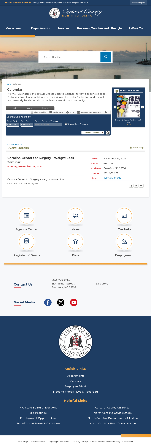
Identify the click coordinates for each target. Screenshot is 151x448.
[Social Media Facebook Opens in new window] (48, 302)
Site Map (23, 441)
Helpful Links (75, 401)
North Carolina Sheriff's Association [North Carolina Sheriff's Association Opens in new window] (112, 423)
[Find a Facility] (38, 112)
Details (128, 125)
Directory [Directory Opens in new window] (102, 283)
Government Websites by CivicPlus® (112, 441)
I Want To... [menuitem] (137, 28)
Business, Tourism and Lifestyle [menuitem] (99, 28)
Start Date (12, 121)
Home (8, 84)
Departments (75, 375)
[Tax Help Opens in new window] (124, 219)
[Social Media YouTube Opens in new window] (73, 302)
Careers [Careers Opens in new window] (75, 381)
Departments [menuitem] (40, 28)
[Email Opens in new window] (141, 186)
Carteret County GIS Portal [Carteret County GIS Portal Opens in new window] (112, 407)
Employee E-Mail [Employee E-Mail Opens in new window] (75, 386)
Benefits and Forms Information (38, 423)
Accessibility (38, 441)
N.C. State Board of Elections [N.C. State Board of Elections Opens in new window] (38, 407)
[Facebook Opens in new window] (131, 186)
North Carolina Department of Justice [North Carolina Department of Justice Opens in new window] (113, 418)
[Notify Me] (56, 112)
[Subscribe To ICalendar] (89, 112)
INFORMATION (112, 178)
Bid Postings (38, 412)
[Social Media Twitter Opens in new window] (60, 302)
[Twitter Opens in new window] (136, 186)
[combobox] (13, 124)
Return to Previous (14, 144)
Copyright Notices (58, 441)
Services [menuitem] (63, 28)
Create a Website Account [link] (17, 3)
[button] (105, 57)
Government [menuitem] (15, 28)
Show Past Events (77, 124)
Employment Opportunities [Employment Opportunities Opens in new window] (38, 418)
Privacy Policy (80, 441)
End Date (26, 121)
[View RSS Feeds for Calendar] (105, 112)
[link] (138, 2)
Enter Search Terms (46, 121)
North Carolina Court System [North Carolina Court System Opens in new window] (113, 412)
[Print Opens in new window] (70, 112)
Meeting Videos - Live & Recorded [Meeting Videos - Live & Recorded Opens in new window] (75, 391)
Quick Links (75, 369)
